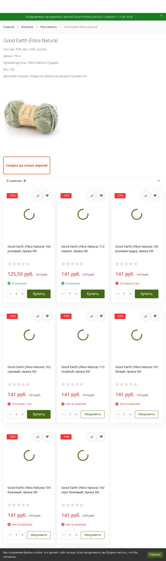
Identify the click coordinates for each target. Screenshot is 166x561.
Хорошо (155, 554)
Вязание (27, 27)
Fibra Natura (48, 27)
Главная (8, 27)
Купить (39, 293)
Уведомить (92, 414)
